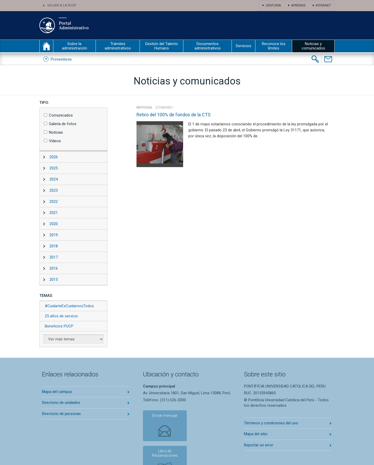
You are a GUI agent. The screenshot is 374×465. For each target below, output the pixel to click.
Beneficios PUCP (59, 326)
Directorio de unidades (61, 402)
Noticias (56, 132)
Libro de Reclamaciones (204, 419)
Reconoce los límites (273, 46)
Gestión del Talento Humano (161, 46)
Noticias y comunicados (313, 46)
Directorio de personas (61, 413)
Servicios (243, 46)
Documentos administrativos (208, 46)
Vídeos (55, 141)
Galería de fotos (62, 123)
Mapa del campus (57, 391)
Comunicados (61, 115)
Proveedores (61, 59)
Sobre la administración (74, 46)
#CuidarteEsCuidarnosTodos (69, 306)
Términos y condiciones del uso (271, 423)
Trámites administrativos (118, 46)
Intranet (323, 5)
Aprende (298, 5)
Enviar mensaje (161, 417)
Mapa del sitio (256, 434)
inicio (46, 46)
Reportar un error (258, 445)
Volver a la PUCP (61, 5)
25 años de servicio (61, 316)
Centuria (273, 5)
